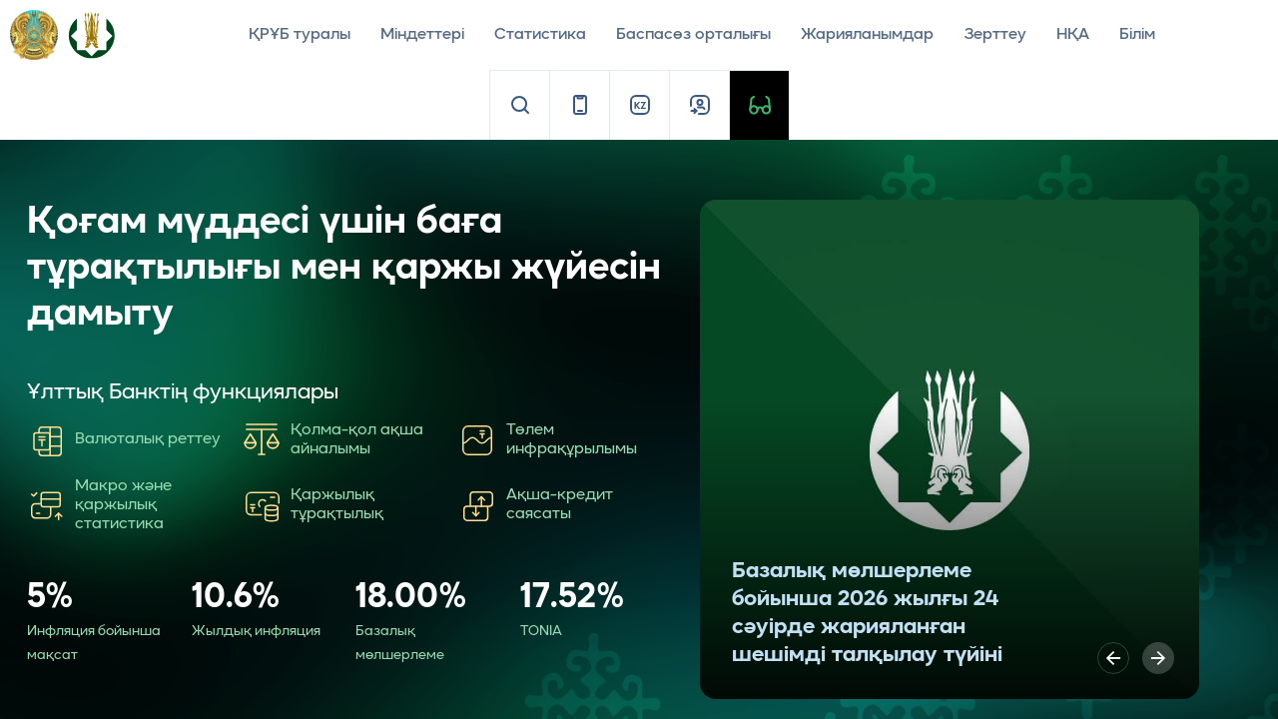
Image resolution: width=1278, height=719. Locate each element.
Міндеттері (422, 35)
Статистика (540, 35)
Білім (1137, 35)
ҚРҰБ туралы (299, 35)
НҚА (1072, 35)
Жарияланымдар (867, 35)
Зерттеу (994, 35)
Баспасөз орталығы (693, 35)
